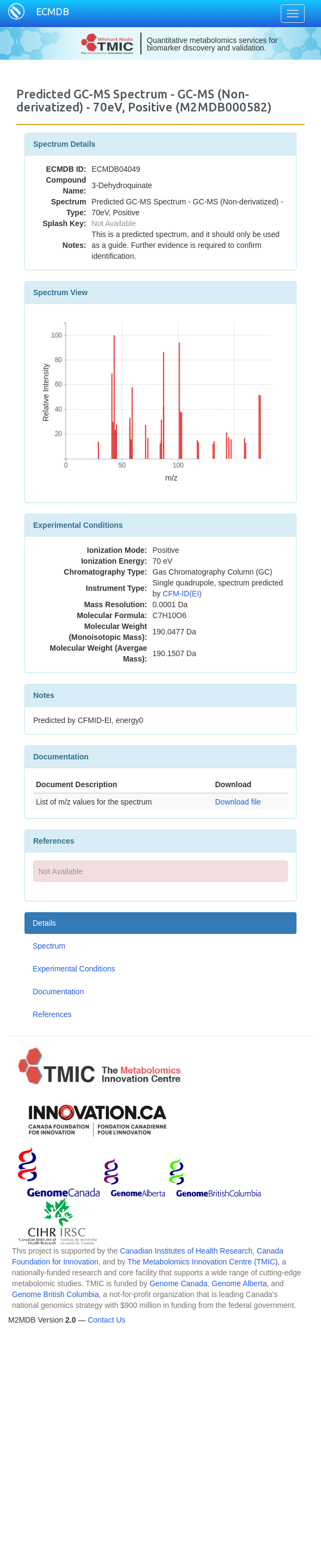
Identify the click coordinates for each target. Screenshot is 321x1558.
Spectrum (49, 946)
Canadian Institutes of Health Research (186, 1251)
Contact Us (106, 1320)
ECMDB (52, 11)
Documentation (58, 991)
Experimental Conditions (74, 968)
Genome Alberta (239, 1283)
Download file (238, 801)
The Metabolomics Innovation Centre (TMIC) (202, 1261)
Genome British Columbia (55, 1294)
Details (44, 923)
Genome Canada (179, 1283)
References (52, 1014)
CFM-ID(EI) (182, 593)
